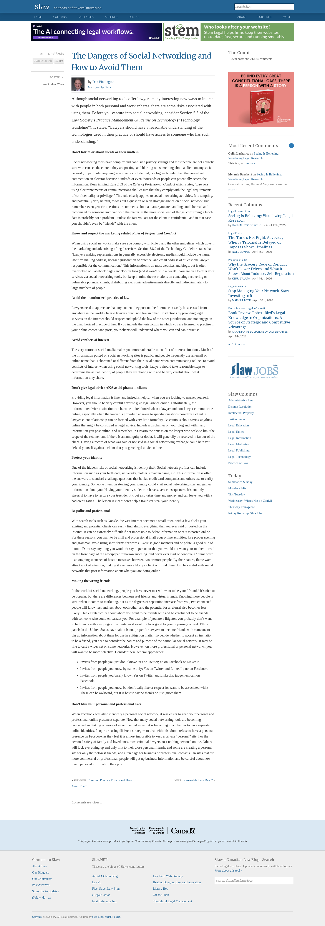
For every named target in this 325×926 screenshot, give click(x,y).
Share (59, 60)
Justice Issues (236, 419)
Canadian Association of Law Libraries (260, 331)
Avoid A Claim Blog (105, 876)
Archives (111, 17)
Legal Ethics (235, 233)
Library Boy (160, 888)
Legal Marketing (237, 286)
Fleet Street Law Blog (106, 888)
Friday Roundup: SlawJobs (245, 513)
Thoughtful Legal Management (172, 901)
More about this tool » (228, 870)
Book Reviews (236, 308)
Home (38, 17)
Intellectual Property (241, 413)
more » (250, 163)
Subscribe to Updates (45, 891)
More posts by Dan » (99, 87)
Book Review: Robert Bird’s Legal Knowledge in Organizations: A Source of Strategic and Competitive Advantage (259, 320)
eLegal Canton (101, 895)
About (242, 17)
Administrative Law (241, 400)
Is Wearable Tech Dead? (197, 780)
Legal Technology (239, 456)
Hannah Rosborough (248, 225)
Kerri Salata (241, 278)
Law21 (96, 882)
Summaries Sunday (240, 482)
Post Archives (41, 885)
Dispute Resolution (240, 406)
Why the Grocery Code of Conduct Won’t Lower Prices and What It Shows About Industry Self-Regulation (261, 269)
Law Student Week (53, 84)
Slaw (42, 6)
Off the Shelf (161, 895)
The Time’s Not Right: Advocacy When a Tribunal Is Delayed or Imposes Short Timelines (256, 242)
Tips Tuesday (236, 494)
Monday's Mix (237, 488)
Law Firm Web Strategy (168, 876)
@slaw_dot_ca (41, 897)
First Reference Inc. (104, 901)
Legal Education (238, 425)
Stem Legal (98, 917)
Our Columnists (42, 879)
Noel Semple (241, 252)
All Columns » (236, 344)
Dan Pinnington (103, 82)
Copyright (37, 917)
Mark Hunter (241, 300)
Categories (86, 17)
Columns (60, 17)
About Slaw (39, 866)
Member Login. (113, 917)
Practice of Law (237, 259)
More (287, 17)
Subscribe (264, 17)
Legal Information (239, 211)
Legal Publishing (239, 450)
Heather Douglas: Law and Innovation (177, 882)
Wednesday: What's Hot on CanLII (250, 500)
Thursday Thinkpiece (241, 507)
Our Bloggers (40, 872)
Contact (134, 17)
